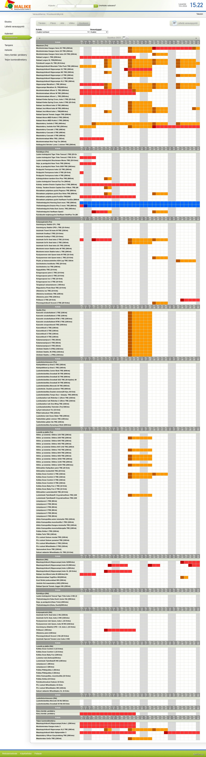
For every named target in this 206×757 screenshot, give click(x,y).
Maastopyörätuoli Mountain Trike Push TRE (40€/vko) (57, 66)
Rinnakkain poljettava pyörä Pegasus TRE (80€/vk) (56, 190)
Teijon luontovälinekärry (16, 59)
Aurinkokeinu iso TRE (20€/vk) (48, 267)
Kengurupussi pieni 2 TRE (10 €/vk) (50, 276)
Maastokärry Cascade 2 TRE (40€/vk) (50, 132)
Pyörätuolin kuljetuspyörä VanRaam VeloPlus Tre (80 (57, 215)
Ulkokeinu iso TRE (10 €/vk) (47, 291)
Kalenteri (9, 33)
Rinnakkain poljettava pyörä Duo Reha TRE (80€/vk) (56, 193)
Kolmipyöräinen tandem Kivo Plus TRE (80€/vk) (55, 178)
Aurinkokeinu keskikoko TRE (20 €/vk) (51, 264)
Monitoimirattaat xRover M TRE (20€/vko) (52, 93)
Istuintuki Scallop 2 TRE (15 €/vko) (49, 233)
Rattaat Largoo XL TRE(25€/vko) (48, 60)
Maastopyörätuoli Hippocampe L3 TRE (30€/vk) (54, 75)
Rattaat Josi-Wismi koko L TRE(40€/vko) (52, 111)
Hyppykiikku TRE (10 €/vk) (46, 270)
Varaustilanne (11, 37)
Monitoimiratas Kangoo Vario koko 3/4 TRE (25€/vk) (56, 54)
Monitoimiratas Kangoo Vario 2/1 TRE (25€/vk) (54, 48)
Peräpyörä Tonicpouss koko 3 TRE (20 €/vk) (53, 172)
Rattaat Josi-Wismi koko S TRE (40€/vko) (52, 105)
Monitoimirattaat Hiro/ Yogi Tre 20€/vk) (51, 141)
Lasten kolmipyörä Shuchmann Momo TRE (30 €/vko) (57, 160)
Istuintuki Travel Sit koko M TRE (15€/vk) (52, 230)
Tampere (9, 45)
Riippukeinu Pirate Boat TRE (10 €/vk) (51, 288)
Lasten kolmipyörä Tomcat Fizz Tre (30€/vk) (53, 181)
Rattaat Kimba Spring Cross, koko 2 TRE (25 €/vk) (55, 102)
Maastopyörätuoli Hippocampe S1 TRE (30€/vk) (54, 69)
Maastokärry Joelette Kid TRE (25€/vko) (51, 126)
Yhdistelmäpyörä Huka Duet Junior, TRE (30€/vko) (56, 209)
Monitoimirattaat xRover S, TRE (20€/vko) (52, 90)
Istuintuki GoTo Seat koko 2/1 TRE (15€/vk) (53, 245)
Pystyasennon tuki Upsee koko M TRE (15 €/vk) (54, 254)
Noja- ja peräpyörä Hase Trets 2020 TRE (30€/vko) (55, 166)
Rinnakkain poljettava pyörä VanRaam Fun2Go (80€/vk (57, 199)
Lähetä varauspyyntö (14, 26)
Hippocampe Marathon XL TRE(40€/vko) (52, 87)
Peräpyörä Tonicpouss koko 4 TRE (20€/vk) (53, 175)
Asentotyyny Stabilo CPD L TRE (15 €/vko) (52, 227)
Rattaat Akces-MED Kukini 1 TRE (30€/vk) (52, 120)
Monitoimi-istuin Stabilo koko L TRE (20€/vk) (53, 251)
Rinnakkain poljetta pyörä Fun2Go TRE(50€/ (53, 196)
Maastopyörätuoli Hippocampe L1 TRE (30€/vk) (54, 78)
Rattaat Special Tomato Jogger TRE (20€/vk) (53, 114)
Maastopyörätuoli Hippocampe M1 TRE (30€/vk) (55, 72)
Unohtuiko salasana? (107, 6)
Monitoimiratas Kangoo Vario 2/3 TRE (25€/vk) (54, 51)
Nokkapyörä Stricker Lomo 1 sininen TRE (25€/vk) (56, 144)
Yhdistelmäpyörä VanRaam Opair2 (49, 212)
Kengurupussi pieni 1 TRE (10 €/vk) (50, 273)
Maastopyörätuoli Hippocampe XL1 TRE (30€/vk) (55, 81)
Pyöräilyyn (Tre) (42, 152)
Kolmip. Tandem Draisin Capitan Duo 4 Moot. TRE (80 (57, 187)
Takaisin (199, 14)
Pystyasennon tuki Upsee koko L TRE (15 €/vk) (54, 258)
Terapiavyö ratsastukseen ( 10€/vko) (50, 285)
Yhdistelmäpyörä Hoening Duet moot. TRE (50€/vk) (56, 202)
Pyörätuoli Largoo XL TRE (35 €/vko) (50, 63)
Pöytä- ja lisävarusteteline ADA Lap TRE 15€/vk (54, 261)
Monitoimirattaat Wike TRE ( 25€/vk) (50, 138)
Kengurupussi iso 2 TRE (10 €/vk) (49, 282)
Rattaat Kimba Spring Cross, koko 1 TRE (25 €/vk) (55, 99)
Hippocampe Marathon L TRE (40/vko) (51, 84)
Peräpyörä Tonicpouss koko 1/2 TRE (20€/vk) (54, 169)
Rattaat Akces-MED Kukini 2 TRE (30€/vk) (52, 117)
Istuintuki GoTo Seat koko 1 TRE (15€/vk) (52, 242)
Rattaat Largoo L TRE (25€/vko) (48, 57)
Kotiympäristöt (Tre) (44, 222)
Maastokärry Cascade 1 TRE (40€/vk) (50, 129)
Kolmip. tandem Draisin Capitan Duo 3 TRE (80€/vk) (56, 184)
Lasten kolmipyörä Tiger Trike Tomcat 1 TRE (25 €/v (56, 154)
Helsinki (8, 50)
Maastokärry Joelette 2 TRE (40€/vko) (51, 123)
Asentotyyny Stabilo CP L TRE (48, 224)
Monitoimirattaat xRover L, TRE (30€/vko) (52, 96)
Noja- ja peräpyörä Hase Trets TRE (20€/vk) (53, 163)
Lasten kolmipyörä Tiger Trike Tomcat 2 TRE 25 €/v (56, 157)
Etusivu (8, 22)
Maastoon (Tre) (42, 45)
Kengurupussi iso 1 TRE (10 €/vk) (49, 279)
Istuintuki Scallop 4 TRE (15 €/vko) (49, 236)
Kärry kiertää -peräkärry (16, 55)
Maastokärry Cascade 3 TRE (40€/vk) (50, 135)
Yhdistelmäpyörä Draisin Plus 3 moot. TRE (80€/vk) (56, 206)
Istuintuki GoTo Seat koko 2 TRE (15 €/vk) (52, 239)
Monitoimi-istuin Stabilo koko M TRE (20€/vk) (54, 248)
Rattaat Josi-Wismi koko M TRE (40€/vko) (52, 108)
